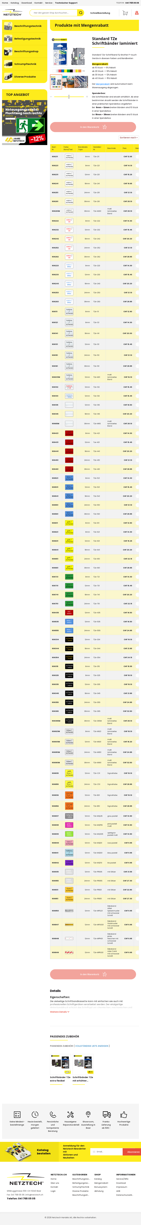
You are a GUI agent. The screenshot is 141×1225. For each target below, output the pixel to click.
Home (5, 2)
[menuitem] (24, 26)
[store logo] (15, 12)
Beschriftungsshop (81, 1195)
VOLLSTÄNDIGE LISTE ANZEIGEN (91, 1046)
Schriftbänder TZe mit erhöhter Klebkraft (83, 1079)
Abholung (98, 1191)
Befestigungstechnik (81, 1183)
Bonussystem (100, 1187)
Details (55, 991)
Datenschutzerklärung (125, 1195)
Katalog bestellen (44, 1151)
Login (53, 1191)
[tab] (55, 992)
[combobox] (56, 12)
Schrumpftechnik (80, 1187)
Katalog (15, 2)
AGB (118, 1191)
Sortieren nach (128, 137)
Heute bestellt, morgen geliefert (35, 1124)
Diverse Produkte (80, 1191)
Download (27, 2)
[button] (55, 55)
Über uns (55, 1183)
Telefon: (127, 2)
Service (48, 2)
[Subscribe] (124, 1151)
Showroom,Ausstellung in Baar (88, 1124)
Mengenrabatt (103, 84)
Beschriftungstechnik (81, 1179)
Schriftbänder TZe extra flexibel (60, 1079)
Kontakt (38, 2)
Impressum (121, 1187)
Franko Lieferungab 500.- (106, 1124)
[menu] (24, 51)
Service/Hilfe (122, 1179)
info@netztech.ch (34, 1194)
